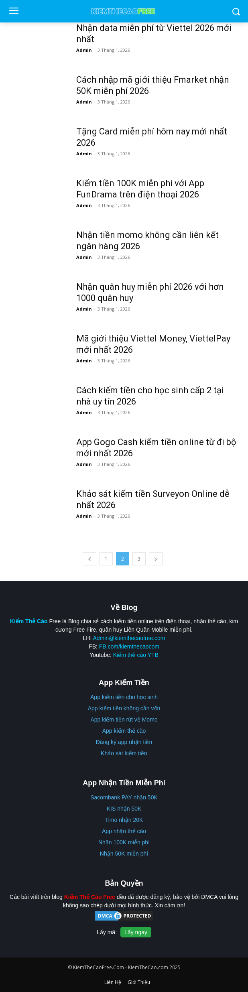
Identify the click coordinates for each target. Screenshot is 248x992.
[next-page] (156, 558)
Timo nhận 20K (124, 820)
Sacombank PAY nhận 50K (124, 797)
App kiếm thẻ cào (124, 731)
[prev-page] (89, 558)
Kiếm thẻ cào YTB (136, 655)
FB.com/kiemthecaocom (129, 646)
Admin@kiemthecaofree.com (129, 638)
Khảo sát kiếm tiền (124, 753)
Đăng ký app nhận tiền (124, 742)
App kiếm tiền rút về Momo (123, 719)
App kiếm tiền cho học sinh (124, 697)
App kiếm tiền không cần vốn (124, 708)
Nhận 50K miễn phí (124, 853)
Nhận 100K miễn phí (124, 842)
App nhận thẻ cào (124, 831)
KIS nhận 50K (124, 808)
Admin (84, 50)
